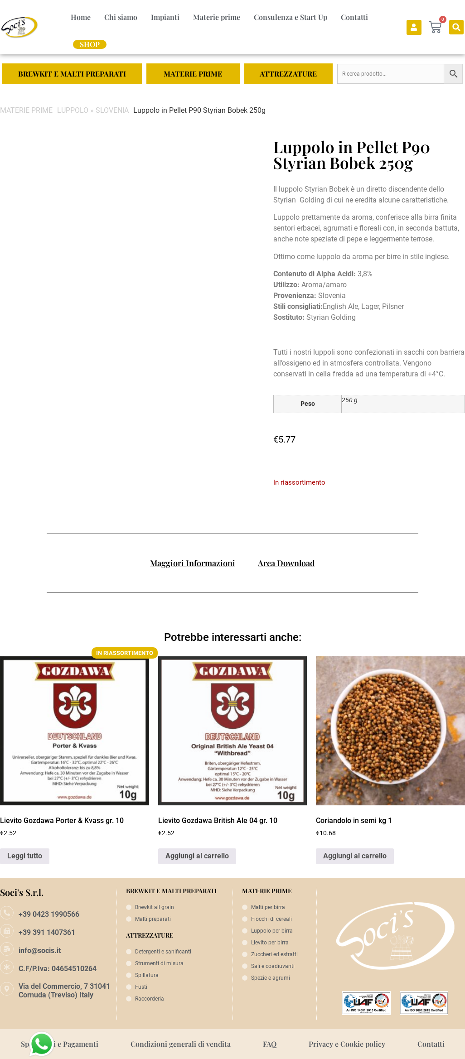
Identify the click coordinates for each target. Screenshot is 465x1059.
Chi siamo (120, 17)
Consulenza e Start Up (290, 17)
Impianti (165, 17)
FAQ (269, 1044)
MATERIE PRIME (193, 73)
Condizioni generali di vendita (181, 1044)
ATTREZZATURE (288, 73)
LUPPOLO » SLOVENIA (93, 110)
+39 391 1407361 (47, 932)
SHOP (90, 44)
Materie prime (216, 17)
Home (81, 17)
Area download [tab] (286, 563)
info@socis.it (40, 950)
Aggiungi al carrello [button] (197, 856)
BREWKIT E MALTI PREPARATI (72, 73)
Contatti (354, 17)
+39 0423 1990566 (49, 914)
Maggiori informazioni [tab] (192, 563)
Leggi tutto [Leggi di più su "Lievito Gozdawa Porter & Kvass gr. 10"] (24, 856)
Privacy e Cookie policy (347, 1044)
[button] (456, 27)
